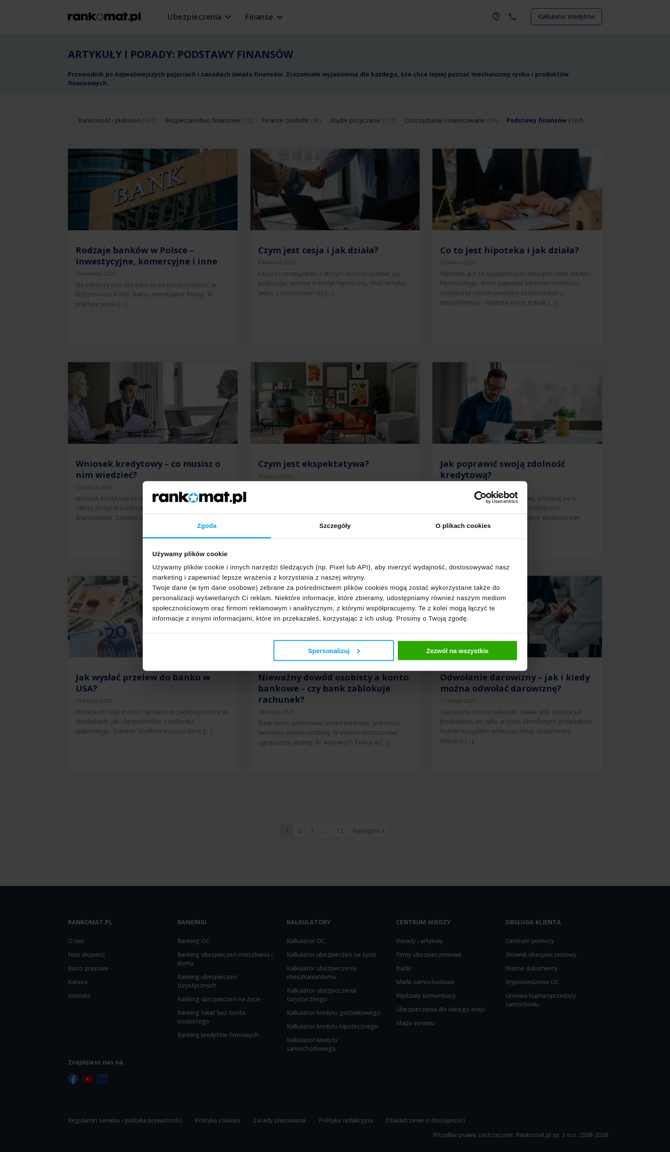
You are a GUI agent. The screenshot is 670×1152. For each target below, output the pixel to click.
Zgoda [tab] (207, 525)
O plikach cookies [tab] (463, 525)
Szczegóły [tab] (334, 525)
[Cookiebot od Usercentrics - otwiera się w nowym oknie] (480, 497)
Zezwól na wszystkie (457, 650)
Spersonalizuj (334, 650)
